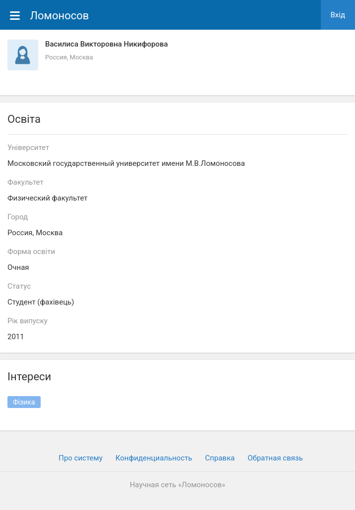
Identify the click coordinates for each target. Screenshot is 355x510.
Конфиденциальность (154, 458)
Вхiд (338, 14)
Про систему (81, 458)
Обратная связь (274, 458)
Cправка (220, 458)
